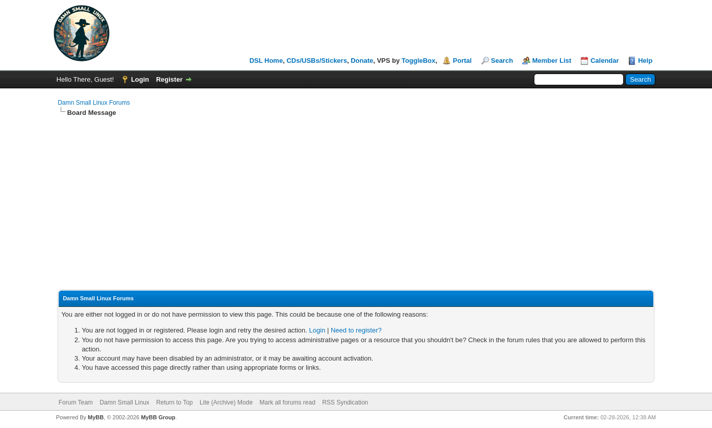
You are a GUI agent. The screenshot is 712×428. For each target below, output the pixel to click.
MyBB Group (158, 417)
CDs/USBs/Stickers (316, 60)
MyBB (96, 417)
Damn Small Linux (124, 402)
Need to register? (356, 330)
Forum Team (76, 402)
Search (502, 60)
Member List (552, 60)
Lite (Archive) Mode (226, 402)
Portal (462, 60)
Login (140, 79)
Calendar (605, 60)
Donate (362, 60)
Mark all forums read (287, 402)
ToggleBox (418, 60)
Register (169, 79)
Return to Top (174, 402)
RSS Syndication (345, 402)
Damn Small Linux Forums (94, 102)
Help (645, 60)
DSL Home (266, 60)
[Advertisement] (356, 194)
